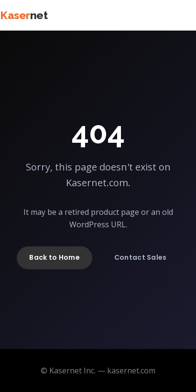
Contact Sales (140, 257)
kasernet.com (131, 370)
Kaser (23, 15)
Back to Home (54, 257)
